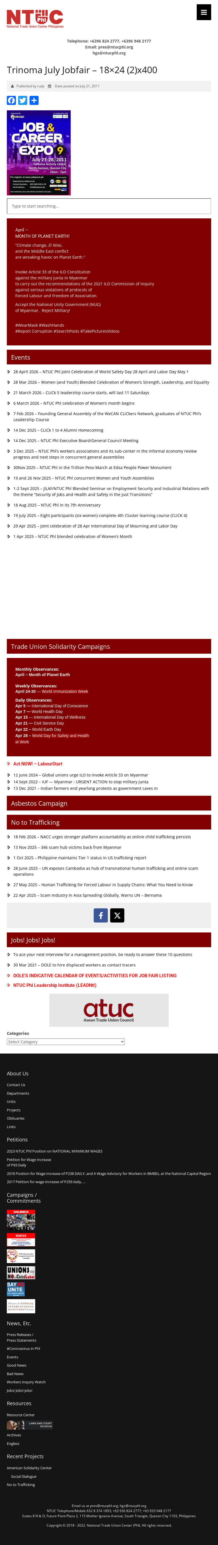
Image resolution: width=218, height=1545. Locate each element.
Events (20, 357)
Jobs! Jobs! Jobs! (33, 940)
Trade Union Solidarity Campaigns (60, 646)
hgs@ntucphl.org (109, 53)
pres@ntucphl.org (115, 47)
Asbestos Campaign (39, 803)
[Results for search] (109, 217)
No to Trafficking (35, 822)
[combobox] (109, 206)
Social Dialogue (23, 1476)
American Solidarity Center (29, 1467)
